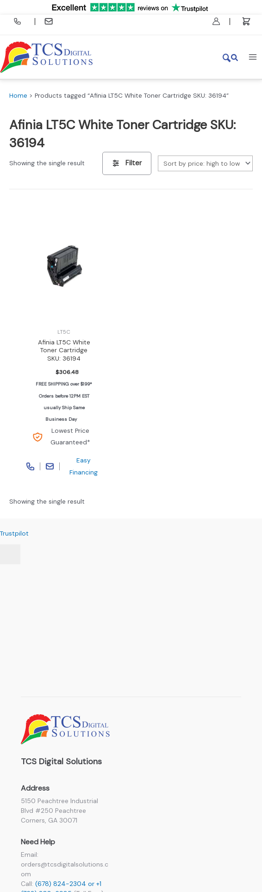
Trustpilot (14, 533)
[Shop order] (205, 163)
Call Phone (30, 466)
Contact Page (50, 466)
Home (18, 95)
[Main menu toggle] (252, 57)
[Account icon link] (216, 21)
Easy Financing (83, 466)
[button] (231, 57)
